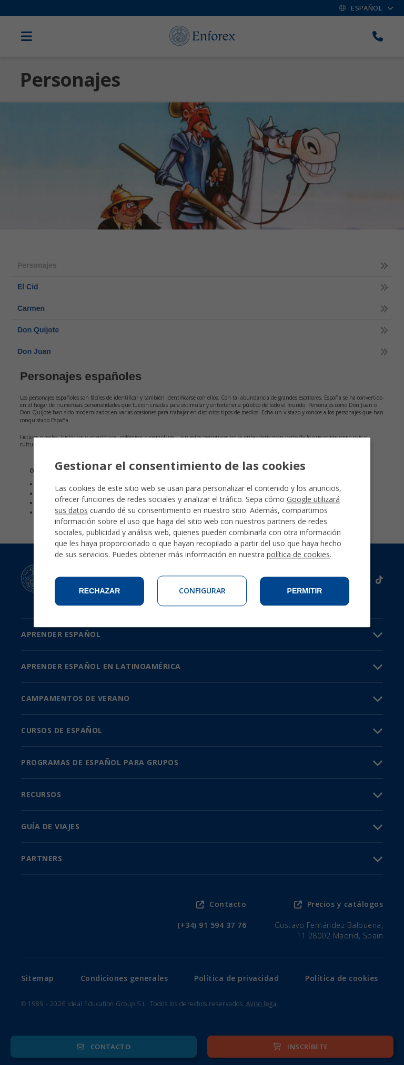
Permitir (304, 591)
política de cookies (298, 555)
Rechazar (99, 591)
